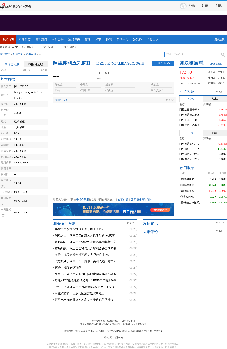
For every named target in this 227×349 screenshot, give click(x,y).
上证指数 (26, 47)
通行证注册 (146, 331)
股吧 (109, 39)
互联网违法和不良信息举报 (107, 324)
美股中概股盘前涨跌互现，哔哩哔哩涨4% (82, 254)
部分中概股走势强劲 (68, 267)
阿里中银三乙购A (189, 125)
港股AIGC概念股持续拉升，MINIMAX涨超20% (85, 280)
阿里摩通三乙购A (189, 114)
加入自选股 (163, 63)
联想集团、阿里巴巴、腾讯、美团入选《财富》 (85, 261)
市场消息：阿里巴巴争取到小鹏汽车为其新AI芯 (86, 241)
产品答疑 (158, 331)
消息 (219, 5)
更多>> (170, 100)
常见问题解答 (87, 324)
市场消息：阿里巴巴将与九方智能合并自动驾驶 (85, 248)
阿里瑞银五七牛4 (189, 154)
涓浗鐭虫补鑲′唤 (190, 202)
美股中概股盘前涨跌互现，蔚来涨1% (79, 229)
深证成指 (48, 47)
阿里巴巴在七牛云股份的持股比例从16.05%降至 (86, 274)
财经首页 (8, 39)
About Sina (80, 331)
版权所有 (119, 337)
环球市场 (5, 47)
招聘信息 (111, 331)
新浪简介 (68, 331)
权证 (98, 39)
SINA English (133, 331)
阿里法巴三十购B (189, 109)
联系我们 (100, 331)
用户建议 (219, 39)
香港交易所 (82, 199)
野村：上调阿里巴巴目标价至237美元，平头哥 (85, 286)
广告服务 (90, 331)
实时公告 (58, 39)
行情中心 (122, 39)
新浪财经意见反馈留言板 (135, 324)
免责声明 (123, 199)
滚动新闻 (41, 39)
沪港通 (137, 39)
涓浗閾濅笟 (187, 191)
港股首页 (25, 39)
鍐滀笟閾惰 (187, 196)
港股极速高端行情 (141, 199)
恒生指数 (69, 47)
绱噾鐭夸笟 (187, 185)
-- (40, 54)
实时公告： (61, 100)
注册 (205, 5)
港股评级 (74, 39)
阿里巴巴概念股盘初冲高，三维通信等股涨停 (84, 299)
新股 (88, 39)
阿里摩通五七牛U (189, 143)
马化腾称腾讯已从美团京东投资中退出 (80, 293)
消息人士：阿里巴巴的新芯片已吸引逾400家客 (85, 235)
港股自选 (152, 39)
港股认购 (31, 54)
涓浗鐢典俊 (187, 179)
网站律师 (121, 331)
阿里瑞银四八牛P (189, 149)
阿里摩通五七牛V (189, 159)
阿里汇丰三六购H (189, 120)
